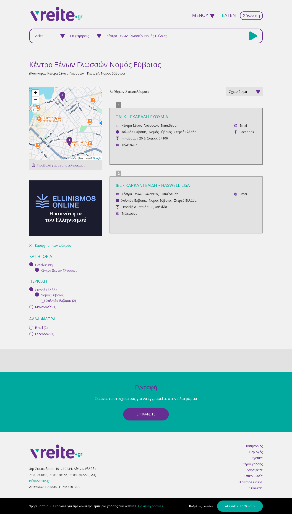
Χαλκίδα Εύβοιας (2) (61, 233)
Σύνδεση (251, 15)
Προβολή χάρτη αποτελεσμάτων (61, 165)
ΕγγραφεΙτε (146, 408)
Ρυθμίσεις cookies (201, 506)
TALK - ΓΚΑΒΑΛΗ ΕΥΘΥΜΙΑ (142, 116)
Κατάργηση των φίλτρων (53, 178)
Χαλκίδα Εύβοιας (133, 132)
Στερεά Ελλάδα (185, 132)
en (233, 15)
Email (244, 125)
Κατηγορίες (254, 440)
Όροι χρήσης (253, 458)
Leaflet (73, 158)
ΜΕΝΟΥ (200, 15)
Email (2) (41, 260)
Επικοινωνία (253, 470)
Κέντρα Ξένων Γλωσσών (139, 125)
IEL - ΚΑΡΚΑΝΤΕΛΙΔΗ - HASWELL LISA (153, 185)
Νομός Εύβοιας (160, 132)
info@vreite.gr (39, 475)
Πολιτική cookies (150, 506)
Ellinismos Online (250, 476)
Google (97, 158)
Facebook (247, 132)
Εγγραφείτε (254, 464)
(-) (32, 197)
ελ (224, 15)
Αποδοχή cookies (240, 506)
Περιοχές (256, 446)
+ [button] (35, 93)
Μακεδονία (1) (45, 239)
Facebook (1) (44, 266)
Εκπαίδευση (169, 125)
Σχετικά (257, 452)
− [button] (35, 100)
